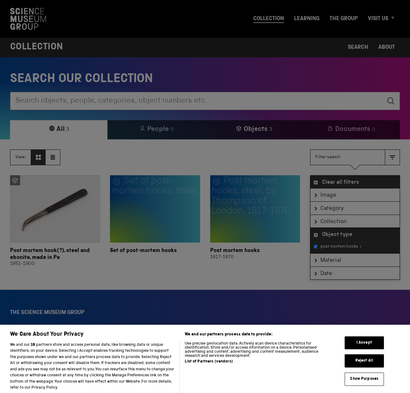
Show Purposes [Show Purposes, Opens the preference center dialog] (364, 384)
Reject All (364, 366)
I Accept (364, 348)
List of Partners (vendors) (208, 367)
